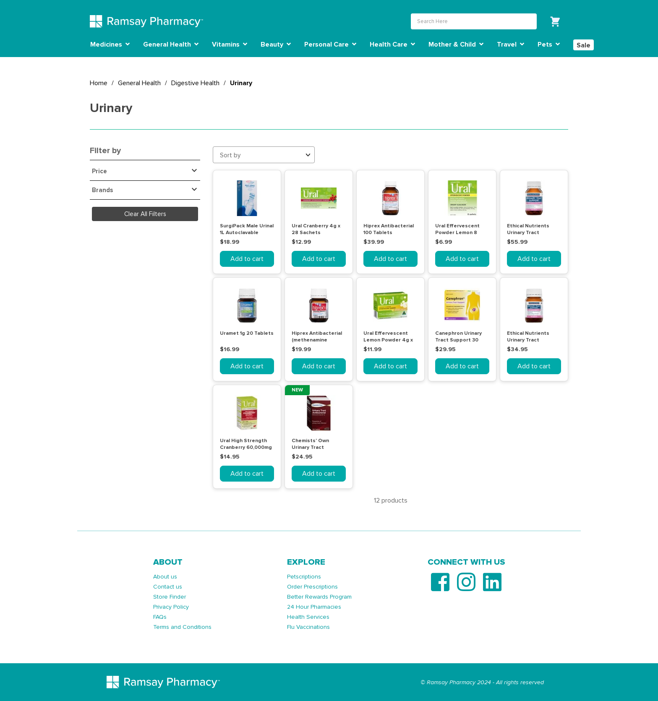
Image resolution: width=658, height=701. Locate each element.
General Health (139, 83)
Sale (583, 45)
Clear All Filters (145, 214)
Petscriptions (304, 576)
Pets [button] (549, 44)
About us (165, 576)
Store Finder (169, 596)
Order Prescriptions (312, 586)
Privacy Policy (171, 606)
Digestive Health (195, 83)
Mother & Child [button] (455, 44)
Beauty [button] (276, 44)
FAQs (160, 616)
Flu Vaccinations (308, 627)
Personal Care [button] (330, 44)
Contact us (167, 586)
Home (98, 83)
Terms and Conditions (182, 627)
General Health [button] (170, 44)
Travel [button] (510, 44)
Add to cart (247, 259)
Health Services (308, 616)
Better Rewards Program (319, 596)
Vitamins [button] (229, 44)
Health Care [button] (392, 44)
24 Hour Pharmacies (314, 606)
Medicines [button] (110, 44)
